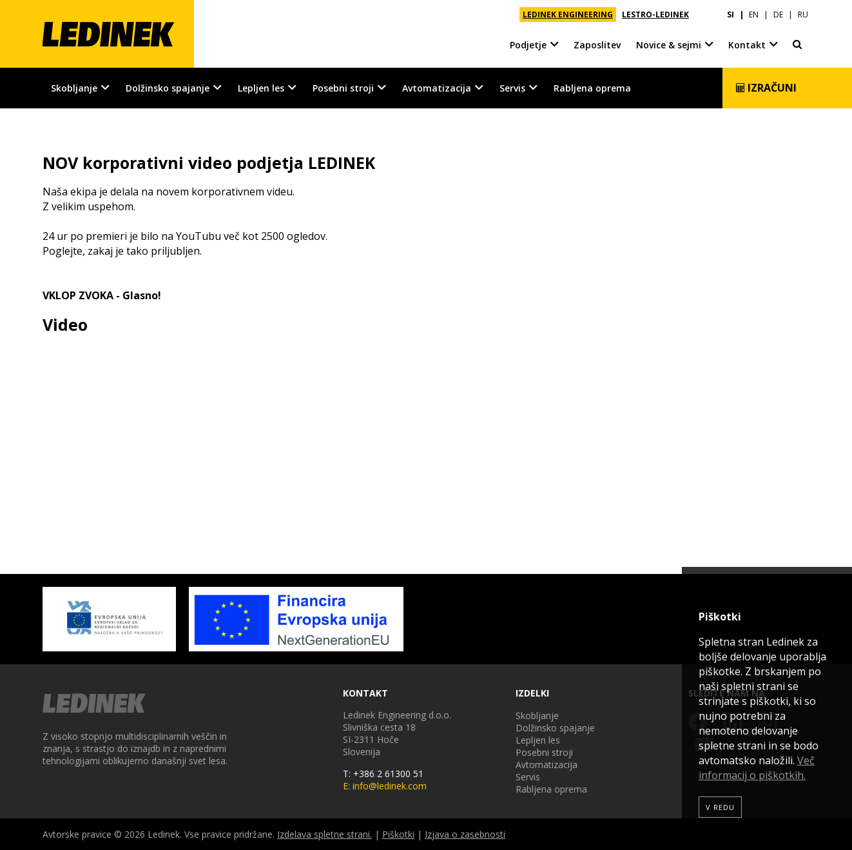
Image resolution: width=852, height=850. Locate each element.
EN (754, 14)
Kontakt (747, 45)
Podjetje (528, 45)
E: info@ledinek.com (385, 786)
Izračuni (766, 88)
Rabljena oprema (592, 88)
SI (730, 14)
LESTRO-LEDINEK (655, 14)
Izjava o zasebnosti (465, 834)
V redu (720, 807)
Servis (512, 88)
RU (803, 14)
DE (778, 14)
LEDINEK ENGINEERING (568, 14)
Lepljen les (261, 88)
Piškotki (398, 834)
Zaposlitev (597, 45)
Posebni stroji (343, 88)
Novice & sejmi (668, 45)
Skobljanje (74, 88)
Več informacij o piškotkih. (757, 767)
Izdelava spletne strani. (324, 834)
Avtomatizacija (436, 88)
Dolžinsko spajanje (167, 88)
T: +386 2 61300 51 (383, 773)
